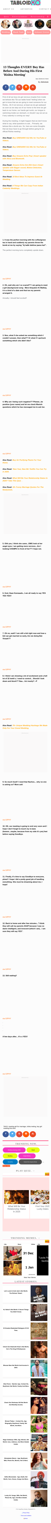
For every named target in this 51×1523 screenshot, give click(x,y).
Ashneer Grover (42, 32)
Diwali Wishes (27, 1156)
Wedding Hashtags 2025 (14, 1150)
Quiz (6, 16)
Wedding (6, 32)
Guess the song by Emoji (30, 1162)
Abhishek (44, 82)
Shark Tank (18, 32)
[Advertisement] (25, 50)
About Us (8, 9)
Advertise (26, 9)
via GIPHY (7, 279)
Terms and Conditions (26, 1515)
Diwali (33, 1150)
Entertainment (20, 16)
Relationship (38, 16)
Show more (6, 1166)
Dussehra (10, 1162)
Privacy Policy (26, 1512)
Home (26, 1518)
